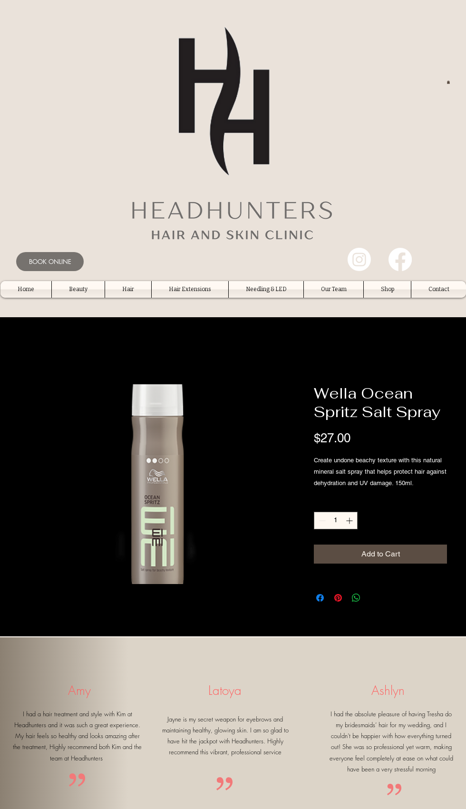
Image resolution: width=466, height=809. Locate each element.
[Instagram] (359, 259)
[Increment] (350, 520)
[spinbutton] (335, 520)
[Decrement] (321, 520)
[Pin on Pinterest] (338, 598)
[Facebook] (400, 259)
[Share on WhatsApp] (356, 598)
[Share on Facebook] (320, 598)
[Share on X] (374, 598)
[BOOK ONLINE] (50, 261)
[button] (448, 82)
